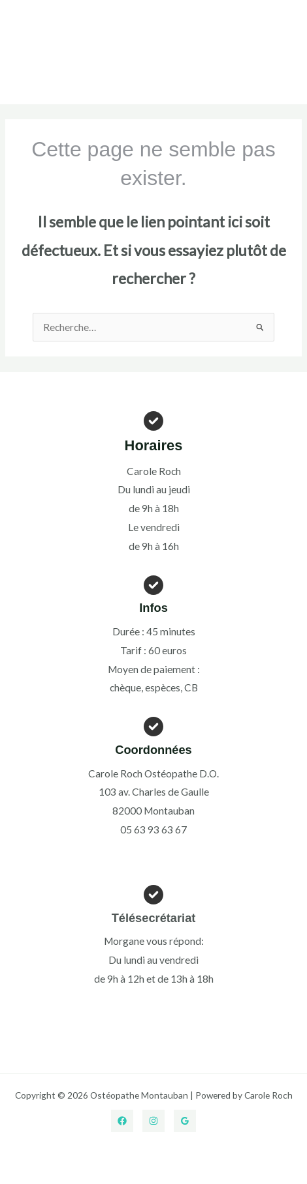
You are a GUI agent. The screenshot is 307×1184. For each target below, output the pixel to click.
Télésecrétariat (154, 918)
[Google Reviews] (185, 1121)
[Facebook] (122, 1121)
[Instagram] (153, 1121)
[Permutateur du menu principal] (284, 52)
